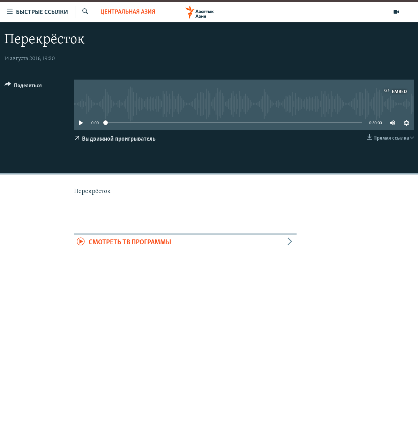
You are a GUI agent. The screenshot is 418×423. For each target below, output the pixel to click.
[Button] (23, 87)
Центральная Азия (127, 12)
